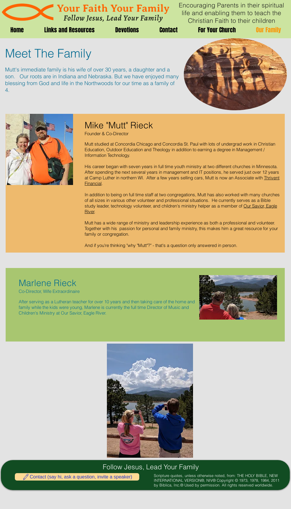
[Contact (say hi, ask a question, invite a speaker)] (77, 477)
